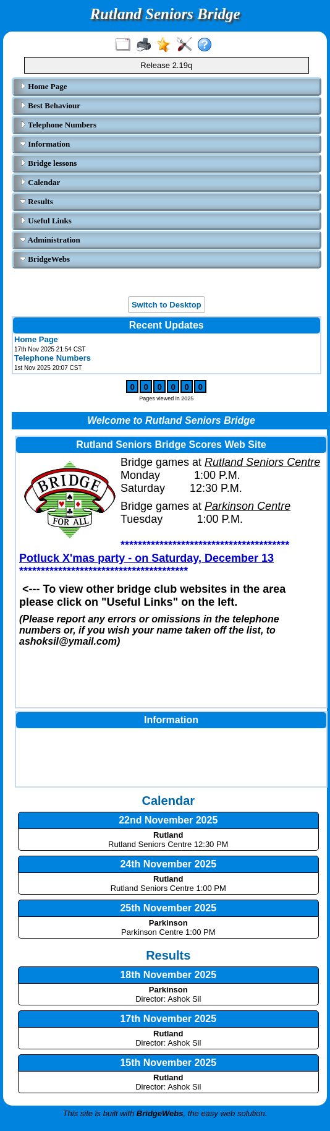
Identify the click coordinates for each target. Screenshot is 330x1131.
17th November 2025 (168, 1018)
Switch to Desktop (166, 304)
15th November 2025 (168, 1062)
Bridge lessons (48, 163)
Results (36, 201)
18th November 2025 (168, 975)
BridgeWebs (45, 259)
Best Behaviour (50, 105)
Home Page (43, 86)
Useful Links (46, 220)
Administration (50, 239)
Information (45, 143)
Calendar (40, 182)
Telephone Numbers (58, 124)
